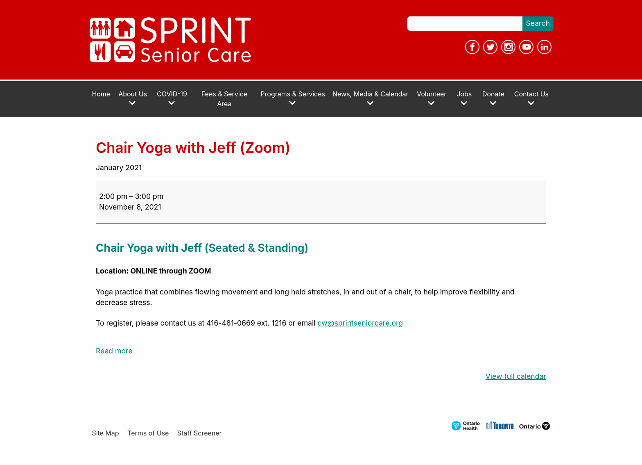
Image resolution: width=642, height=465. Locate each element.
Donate (493, 98)
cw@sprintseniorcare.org (360, 323)
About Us (132, 98)
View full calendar (516, 376)
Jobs (464, 98)
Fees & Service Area (224, 99)
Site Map (105, 433)
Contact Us (531, 98)
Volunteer (431, 98)
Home (101, 94)
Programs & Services (292, 98)
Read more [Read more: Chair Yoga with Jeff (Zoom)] (114, 350)
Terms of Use (148, 433)
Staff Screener (199, 433)
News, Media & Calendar (370, 98)
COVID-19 (172, 98)
